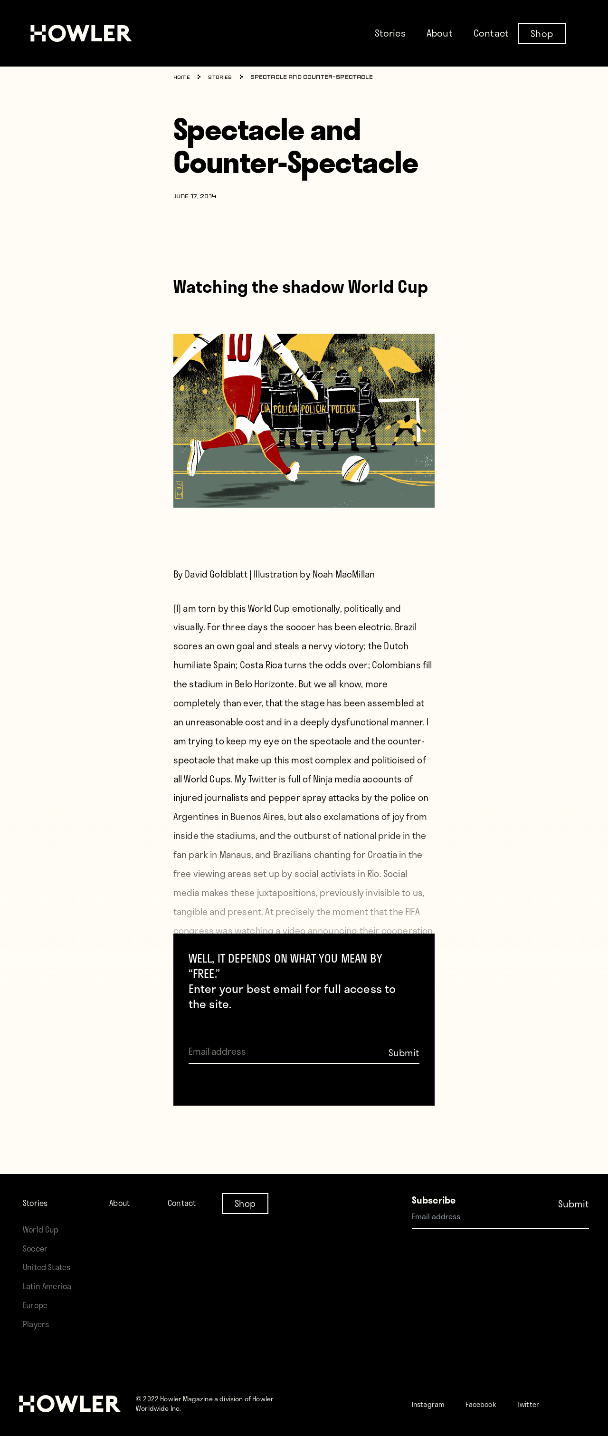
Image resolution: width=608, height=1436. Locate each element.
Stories (390, 33)
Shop (542, 33)
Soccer (37, 1210)
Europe (38, 1304)
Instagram (433, 1403)
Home (183, 77)
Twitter (551, 1403)
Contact (491, 33)
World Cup (44, 1191)
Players (38, 1323)
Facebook (495, 1403)
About (440, 33)
